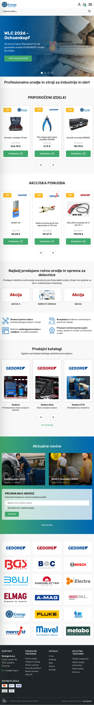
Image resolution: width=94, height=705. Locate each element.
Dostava (76, 672)
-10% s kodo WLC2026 (18, 58)
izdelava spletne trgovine (71, 701)
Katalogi (52, 659)
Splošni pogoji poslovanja (78, 664)
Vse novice (47, 525)
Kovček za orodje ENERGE (78, 138)
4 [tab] (52, 72)
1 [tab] (42, 72)
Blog (51, 663)
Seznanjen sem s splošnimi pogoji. (21, 508)
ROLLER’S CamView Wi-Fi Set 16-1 (78, 224)
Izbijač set (15, 223)
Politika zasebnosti (80, 659)
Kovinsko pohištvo (33, 668)
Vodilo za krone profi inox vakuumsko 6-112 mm (47, 224)
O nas (51, 656)
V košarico (15, 153)
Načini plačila (78, 669)
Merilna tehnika (31, 671)
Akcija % (28, 674)
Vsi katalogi (47, 425)
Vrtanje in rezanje (32, 662)
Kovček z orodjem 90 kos (15, 138)
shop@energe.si (12, 670)
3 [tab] (48, 72)
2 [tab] (45, 72)
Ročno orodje (31, 659)
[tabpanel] (47, 46)
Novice (52, 666)
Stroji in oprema (32, 665)
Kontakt (52, 670)
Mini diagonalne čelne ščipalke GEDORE (47, 138)
